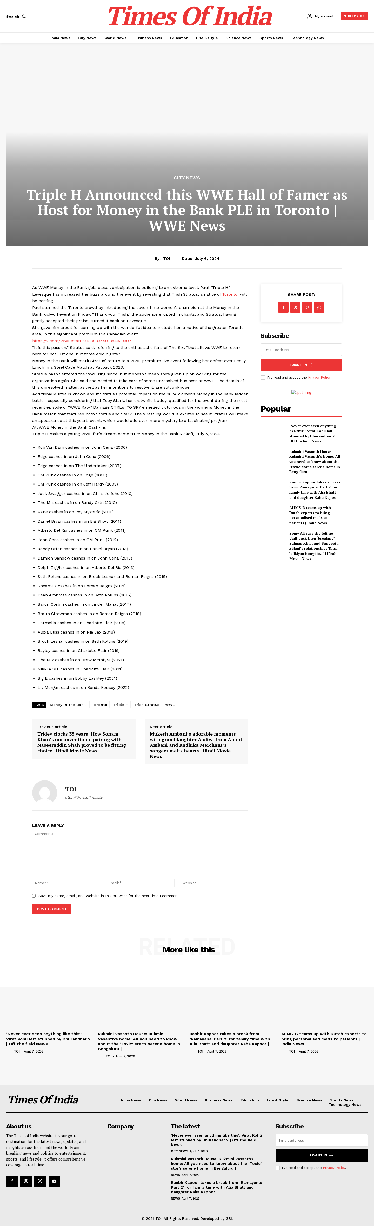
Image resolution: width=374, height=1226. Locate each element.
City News (187, 178)
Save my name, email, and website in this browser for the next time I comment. (109, 896)
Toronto (229, 294)
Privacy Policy (319, 377)
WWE (170, 705)
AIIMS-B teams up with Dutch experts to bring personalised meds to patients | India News (310, 515)
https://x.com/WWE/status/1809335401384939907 (81, 340)
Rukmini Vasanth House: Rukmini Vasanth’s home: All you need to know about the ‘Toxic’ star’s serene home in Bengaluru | (314, 461)
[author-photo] (9, 1051)
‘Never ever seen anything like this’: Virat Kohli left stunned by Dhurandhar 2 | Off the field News (312, 433)
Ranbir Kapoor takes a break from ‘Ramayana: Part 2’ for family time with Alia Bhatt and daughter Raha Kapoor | (314, 490)
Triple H (120, 705)
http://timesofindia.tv (83, 797)
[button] (17, 16)
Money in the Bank (68, 705)
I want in (301, 364)
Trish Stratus (146, 705)
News (175, 1175)
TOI (166, 258)
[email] (301, 349)
